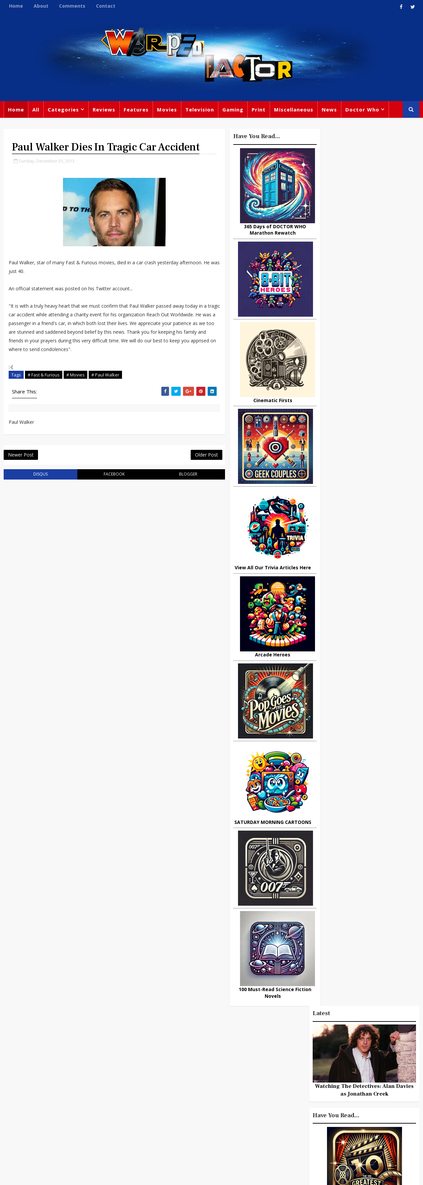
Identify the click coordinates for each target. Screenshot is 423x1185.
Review (152, 1065)
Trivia (307, 1053)
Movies (167, 110)
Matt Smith (323, 1094)
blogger (175, 489)
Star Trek (177, 1079)
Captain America (163, 1120)
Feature (152, 1052)
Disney (152, 1093)
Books (150, 1079)
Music (279, 1081)
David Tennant (215, 1079)
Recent (364, 606)
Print (258, 110)
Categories (63, 110)
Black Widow (208, 1120)
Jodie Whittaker (215, 1093)
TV (212, 1052)
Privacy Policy (112, 1175)
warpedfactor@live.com (37, 1109)
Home (16, 6)
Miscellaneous (293, 110)
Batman (178, 1093)
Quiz (237, 1120)
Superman (322, 1122)
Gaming (232, 110)
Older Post (191, 469)
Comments (72, 6)
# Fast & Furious (43, 388)
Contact (105, 6)
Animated (284, 1108)
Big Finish (305, 1039)
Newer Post (20, 469)
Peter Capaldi (212, 1065)
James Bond (287, 1094)
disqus (37, 489)
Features (135, 110)
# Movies (75, 388)
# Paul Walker (105, 388)
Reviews (103, 110)
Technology (286, 1122)
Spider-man (201, 1106)
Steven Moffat (312, 1081)
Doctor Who (362, 110)
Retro (344, 1081)
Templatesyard (76, 1175)
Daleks (353, 1094)
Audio (359, 1108)
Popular (328, 606)
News (329, 110)
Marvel (280, 1067)
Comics (178, 1065)
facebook (106, 489)
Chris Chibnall (161, 1106)
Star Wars (309, 1067)
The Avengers (289, 1135)
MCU (337, 1108)
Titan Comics (338, 1053)
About (40, 6)
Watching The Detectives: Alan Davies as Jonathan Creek (365, 214)
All (35, 110)
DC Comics (343, 1067)
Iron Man (356, 1122)
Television (199, 110)
